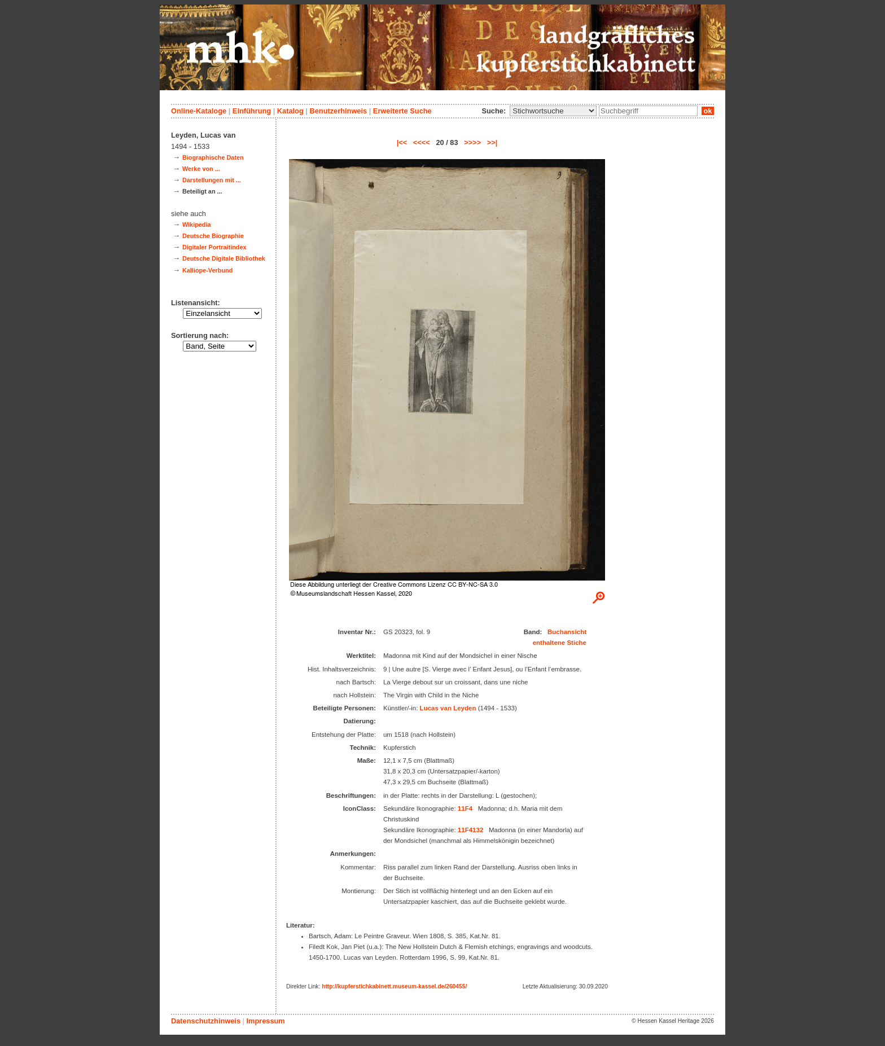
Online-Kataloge (198, 111)
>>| (492, 142)
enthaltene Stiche (559, 642)
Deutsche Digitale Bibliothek (223, 258)
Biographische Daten (213, 157)
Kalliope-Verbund (207, 270)
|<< (402, 142)
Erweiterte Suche (402, 111)
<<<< (421, 142)
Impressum (265, 1021)
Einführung (252, 111)
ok (708, 111)
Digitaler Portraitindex (214, 247)
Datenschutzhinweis (205, 1021)
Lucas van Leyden (448, 708)
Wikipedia (196, 224)
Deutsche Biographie (213, 235)
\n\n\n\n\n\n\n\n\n (553, 111)
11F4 (465, 808)
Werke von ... (201, 168)
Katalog (290, 111)
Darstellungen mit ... (211, 180)
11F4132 (470, 830)
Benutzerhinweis (338, 111)
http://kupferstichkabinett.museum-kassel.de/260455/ (394, 986)
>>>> (472, 142)
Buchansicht (566, 632)
